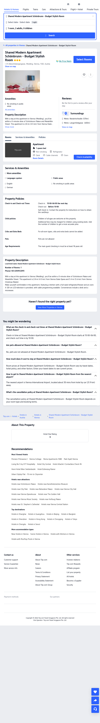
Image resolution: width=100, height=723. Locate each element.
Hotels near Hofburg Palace (50, 499)
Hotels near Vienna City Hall (65, 489)
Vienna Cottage (35, 459)
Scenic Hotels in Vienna (39, 534)
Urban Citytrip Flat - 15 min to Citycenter (27, 474)
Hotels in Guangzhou (36, 514)
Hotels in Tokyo (71, 519)
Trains (35, 9)
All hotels (70, 577)
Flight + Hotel (77, 9)
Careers (38, 568)
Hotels (14, 416)
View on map (67, 127)
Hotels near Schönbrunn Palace (23, 484)
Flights (26, 9)
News (37, 564)
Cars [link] (44, 9)
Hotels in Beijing (52, 514)
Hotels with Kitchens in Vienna (62, 534)
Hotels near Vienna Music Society (24, 499)
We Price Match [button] (65, 61)
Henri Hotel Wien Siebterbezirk (23, 469)
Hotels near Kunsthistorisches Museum (53, 484)
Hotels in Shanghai (18, 514)
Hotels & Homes (11, 9)
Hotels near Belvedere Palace (41, 489)
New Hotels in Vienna (19, 534)
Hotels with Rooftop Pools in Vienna (25, 539)
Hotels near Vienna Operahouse (23, 494)
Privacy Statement (42, 577)
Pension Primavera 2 (19, 459)
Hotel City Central (44, 464)
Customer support (11, 560)
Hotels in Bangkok (68, 514)
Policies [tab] (42, 137)
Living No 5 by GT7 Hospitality (23, 464)
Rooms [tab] (8, 137)
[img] (22, 81)
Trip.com (6, 416)
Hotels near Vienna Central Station (54, 504)
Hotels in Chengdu (18, 524)
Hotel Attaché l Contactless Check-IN (67, 464)
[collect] (95, 692)
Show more (9, 127)
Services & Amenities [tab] (25, 137)
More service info (10, 568)
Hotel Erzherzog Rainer (46, 469)
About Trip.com (41, 560)
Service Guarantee (11, 564)
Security (70, 585)
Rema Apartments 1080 (52, 459)
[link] (68, 4)
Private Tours (92, 9)
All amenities (10, 110)
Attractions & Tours (58, 9)
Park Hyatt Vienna (71, 459)
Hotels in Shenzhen (19, 519)
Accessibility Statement (44, 581)
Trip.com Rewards (73, 564)
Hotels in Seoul (34, 524)
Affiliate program (73, 568)
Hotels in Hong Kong (37, 519)
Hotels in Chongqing (55, 519)
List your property (73, 572)
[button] (73, 4)
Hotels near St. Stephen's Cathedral (25, 504)
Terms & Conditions (42, 572)
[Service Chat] (95, 709)
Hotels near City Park (19, 489)
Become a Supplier (74, 581)
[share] (95, 700)
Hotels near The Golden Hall (49, 494)
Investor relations (73, 560)
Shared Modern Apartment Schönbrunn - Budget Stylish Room (25, 56)
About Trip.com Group (43, 585)
